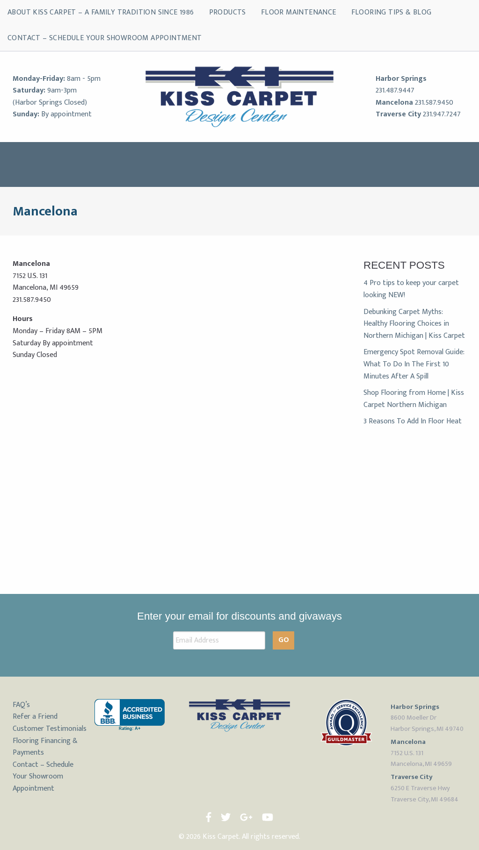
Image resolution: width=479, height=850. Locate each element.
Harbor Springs (401, 78)
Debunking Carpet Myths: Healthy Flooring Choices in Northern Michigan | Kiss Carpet (414, 324)
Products (227, 12)
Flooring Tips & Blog (391, 12)
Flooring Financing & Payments (45, 747)
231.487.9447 (395, 90)
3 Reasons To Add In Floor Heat (412, 421)
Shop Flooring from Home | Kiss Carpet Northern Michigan (413, 398)
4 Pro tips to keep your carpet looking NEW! (411, 289)
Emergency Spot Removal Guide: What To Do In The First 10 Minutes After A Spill (413, 364)
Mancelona (394, 102)
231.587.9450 (434, 102)
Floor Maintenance (298, 12)
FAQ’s (21, 705)
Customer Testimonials (50, 728)
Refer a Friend (35, 716)
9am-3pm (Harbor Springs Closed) (50, 96)
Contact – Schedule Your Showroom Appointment (104, 38)
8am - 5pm (84, 78)
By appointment (66, 114)
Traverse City (398, 114)
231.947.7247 (442, 114)
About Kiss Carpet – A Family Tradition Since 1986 (100, 12)
